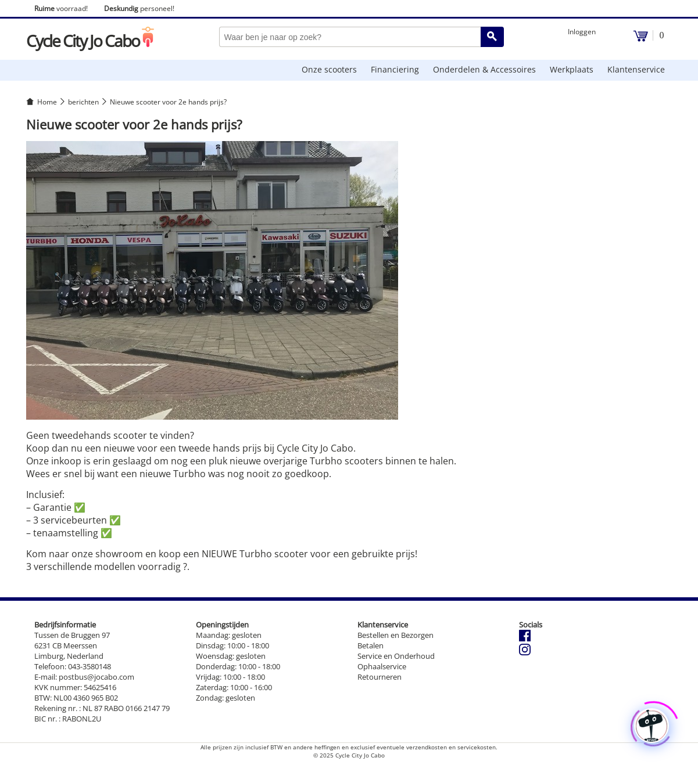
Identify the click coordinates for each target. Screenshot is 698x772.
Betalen (370, 645)
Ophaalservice (381, 666)
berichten (83, 102)
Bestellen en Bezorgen (395, 635)
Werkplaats (571, 69)
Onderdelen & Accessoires (484, 69)
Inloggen (582, 32)
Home (47, 102)
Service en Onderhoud (396, 656)
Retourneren (379, 677)
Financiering (395, 69)
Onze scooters (329, 69)
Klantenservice (636, 69)
